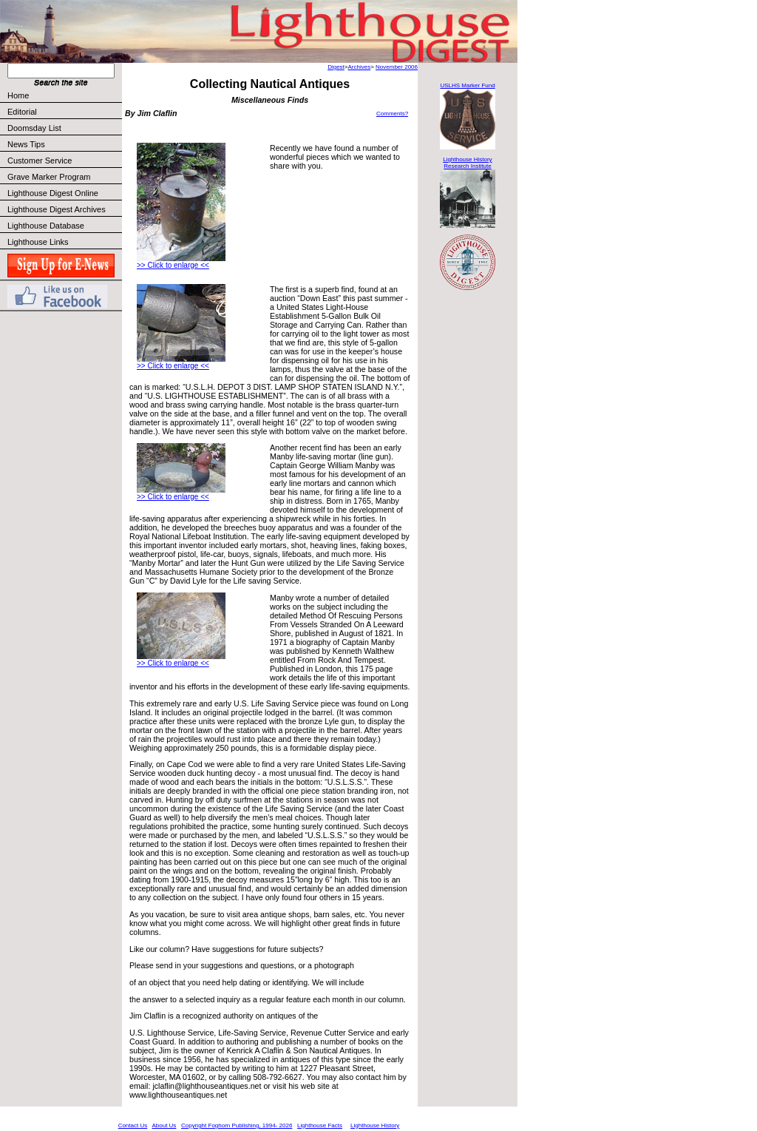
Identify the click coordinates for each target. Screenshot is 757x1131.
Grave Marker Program (48, 176)
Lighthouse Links (38, 241)
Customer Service (63, 160)
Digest (335, 67)
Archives (358, 67)
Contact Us (133, 1125)
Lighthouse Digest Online (52, 193)
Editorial (63, 111)
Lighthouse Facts (319, 1125)
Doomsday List (34, 128)
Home (18, 95)
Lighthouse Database (45, 225)
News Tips (26, 144)
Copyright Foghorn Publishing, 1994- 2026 (236, 1125)
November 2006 (397, 67)
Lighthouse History (374, 1125)
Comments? (392, 113)
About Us (164, 1125)
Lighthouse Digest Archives (56, 209)
